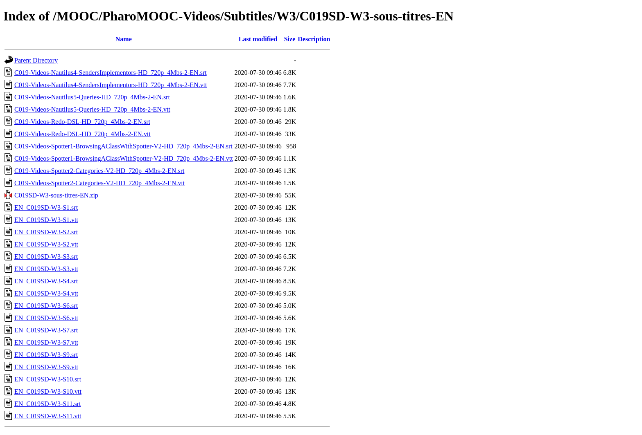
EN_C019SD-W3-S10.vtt (47, 391)
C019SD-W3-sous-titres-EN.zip (56, 195)
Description (314, 39)
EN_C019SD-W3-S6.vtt (46, 317)
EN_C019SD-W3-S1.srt (46, 207)
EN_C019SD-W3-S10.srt (47, 379)
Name (123, 39)
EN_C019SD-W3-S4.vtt (46, 293)
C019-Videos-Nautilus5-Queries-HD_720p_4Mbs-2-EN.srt (92, 97)
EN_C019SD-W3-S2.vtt (46, 244)
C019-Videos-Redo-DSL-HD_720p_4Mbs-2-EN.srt (82, 121)
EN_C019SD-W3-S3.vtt (46, 268)
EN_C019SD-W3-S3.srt (46, 256)
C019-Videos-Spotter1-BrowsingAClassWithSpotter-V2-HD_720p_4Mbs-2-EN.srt (123, 146)
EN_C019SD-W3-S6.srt (46, 305)
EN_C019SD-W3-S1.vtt (46, 219)
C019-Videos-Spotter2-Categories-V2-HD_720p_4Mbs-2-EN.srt (99, 170)
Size (290, 39)
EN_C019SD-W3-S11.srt (47, 403)
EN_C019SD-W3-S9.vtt (46, 366)
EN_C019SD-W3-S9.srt (46, 354)
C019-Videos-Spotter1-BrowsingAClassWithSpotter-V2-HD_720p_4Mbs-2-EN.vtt (123, 158)
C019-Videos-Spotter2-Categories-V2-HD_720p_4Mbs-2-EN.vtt (99, 182)
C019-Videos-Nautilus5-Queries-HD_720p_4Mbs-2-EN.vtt (92, 109)
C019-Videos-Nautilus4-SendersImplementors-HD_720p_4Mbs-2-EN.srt (110, 72)
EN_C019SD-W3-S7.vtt (46, 342)
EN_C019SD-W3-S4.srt (46, 281)
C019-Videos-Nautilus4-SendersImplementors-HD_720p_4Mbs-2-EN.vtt (110, 84)
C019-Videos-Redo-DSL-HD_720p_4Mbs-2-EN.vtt (82, 133)
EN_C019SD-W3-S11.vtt (47, 416)
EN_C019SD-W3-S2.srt (46, 232)
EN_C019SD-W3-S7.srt (46, 330)
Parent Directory (36, 60)
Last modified (258, 39)
